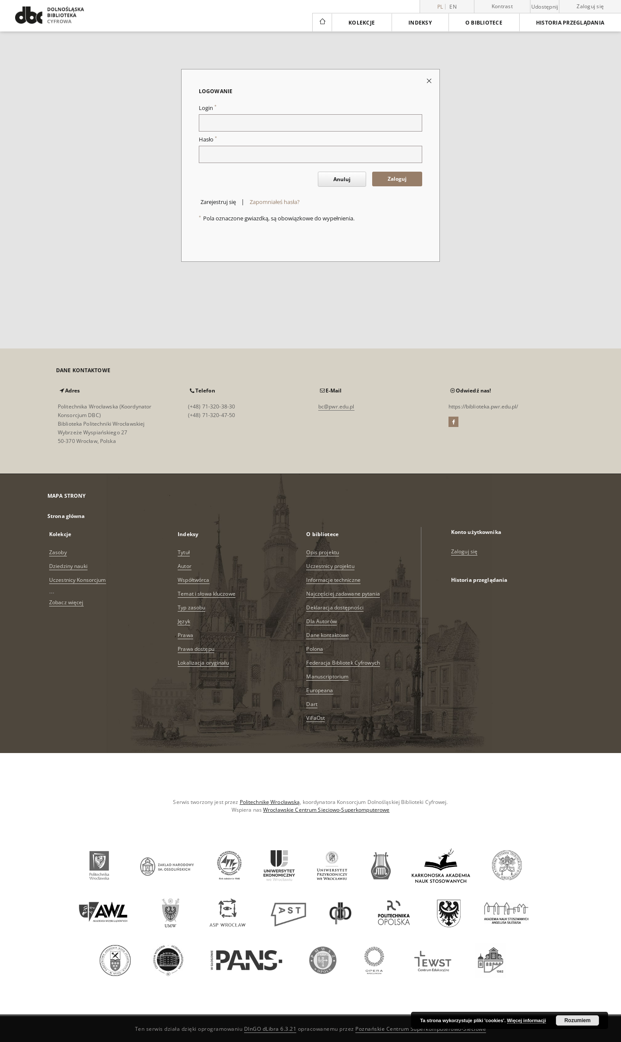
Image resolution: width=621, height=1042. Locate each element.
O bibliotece (483, 22)
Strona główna (66, 516)
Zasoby (58, 552)
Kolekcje (361, 22)
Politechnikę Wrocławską (270, 802)
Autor (184, 566)
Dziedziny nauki (68, 566)
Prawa (185, 635)
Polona (314, 649)
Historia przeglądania (570, 22)
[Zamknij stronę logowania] (430, 80)
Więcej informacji (526, 1020)
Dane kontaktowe (327, 635)
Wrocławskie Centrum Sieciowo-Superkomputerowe (326, 809)
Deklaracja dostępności (335, 607)
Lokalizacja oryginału (203, 662)
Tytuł (184, 552)
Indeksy (420, 22)
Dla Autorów (321, 621)
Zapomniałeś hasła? (275, 202)
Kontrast (502, 6)
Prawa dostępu (196, 649)
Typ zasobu (191, 607)
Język (184, 621)
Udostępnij (544, 6)
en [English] (453, 6)
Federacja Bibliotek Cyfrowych (343, 662)
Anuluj (342, 179)
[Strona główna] (322, 22)
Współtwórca (193, 580)
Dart (311, 704)
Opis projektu (322, 552)
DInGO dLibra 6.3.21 (270, 1029)
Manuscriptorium (327, 676)
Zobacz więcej (66, 602)
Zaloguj (397, 178)
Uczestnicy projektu (330, 566)
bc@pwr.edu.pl (336, 406)
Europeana (319, 690)
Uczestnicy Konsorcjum (77, 580)
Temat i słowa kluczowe (206, 593)
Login (207, 108)
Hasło (208, 139)
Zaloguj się (590, 6)
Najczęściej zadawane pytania (343, 593)
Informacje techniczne (333, 580)
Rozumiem (578, 1020)
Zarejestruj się (218, 202)
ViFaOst (315, 718)
